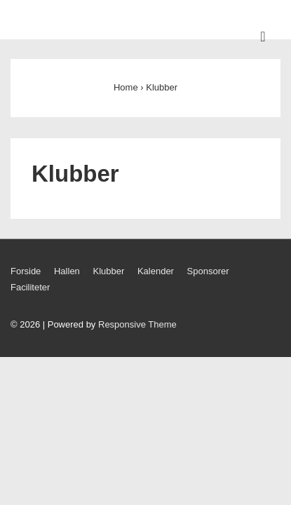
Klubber (108, 271)
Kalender (155, 271)
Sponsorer (208, 271)
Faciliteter (30, 287)
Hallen (67, 271)
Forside (26, 271)
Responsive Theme (137, 324)
